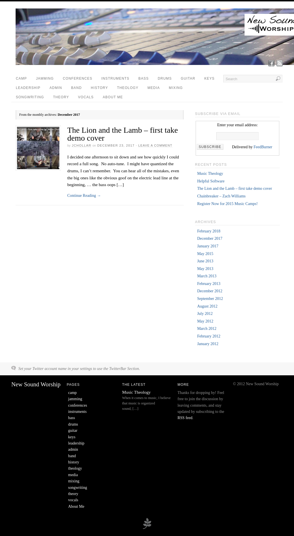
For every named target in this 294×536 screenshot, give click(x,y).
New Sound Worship (35, 384)
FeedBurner (263, 147)
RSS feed (185, 418)
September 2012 (210, 299)
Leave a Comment (155, 145)
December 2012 (209, 291)
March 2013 (206, 276)
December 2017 (209, 238)
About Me (113, 97)
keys (209, 78)
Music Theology (210, 173)
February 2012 (208, 336)
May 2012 (205, 321)
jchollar (81, 145)
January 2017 (207, 246)
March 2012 (206, 328)
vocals (86, 97)
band (76, 88)
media (154, 88)
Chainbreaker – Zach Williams (221, 196)
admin (55, 88)
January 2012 (207, 344)
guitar (188, 78)
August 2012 (207, 306)
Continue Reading (84, 195)
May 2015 (205, 254)
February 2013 (208, 284)
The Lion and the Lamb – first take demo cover (122, 134)
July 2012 (205, 313)
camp (21, 78)
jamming (45, 78)
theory (61, 97)
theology (128, 88)
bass (144, 78)
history (99, 88)
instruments (115, 78)
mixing (176, 88)
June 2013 (205, 261)
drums (165, 78)
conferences (77, 78)
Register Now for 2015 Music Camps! (227, 204)
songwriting (30, 97)
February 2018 (208, 231)
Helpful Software (210, 181)
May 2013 (205, 269)
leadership (28, 88)
